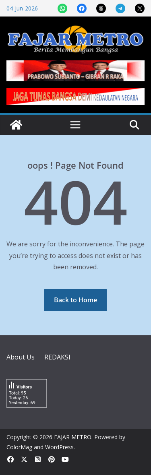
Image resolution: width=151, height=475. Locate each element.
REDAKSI (57, 357)
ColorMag (19, 447)
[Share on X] (140, 8)
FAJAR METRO (72, 437)
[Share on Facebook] (82, 8)
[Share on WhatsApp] (62, 8)
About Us (20, 357)
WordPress (59, 447)
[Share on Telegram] (120, 8)
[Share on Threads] (101, 8)
